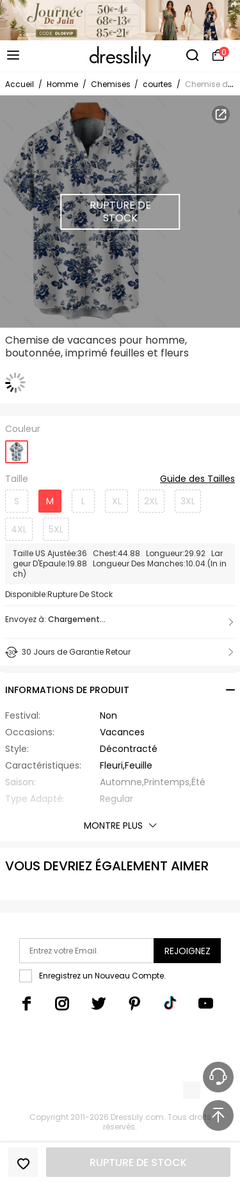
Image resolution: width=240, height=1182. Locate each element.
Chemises (111, 84)
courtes (157, 84)
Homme (62, 84)
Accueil (19, 84)
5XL (56, 529)
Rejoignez (187, 951)
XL (117, 501)
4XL (19, 529)
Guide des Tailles (197, 479)
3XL (187, 501)
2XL (151, 501)
